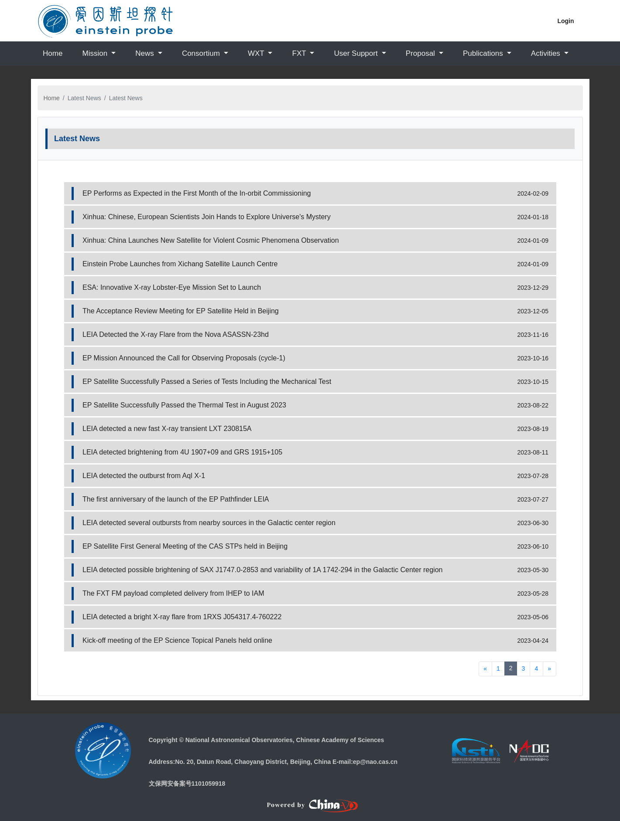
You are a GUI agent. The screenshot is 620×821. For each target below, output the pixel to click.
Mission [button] (95, 53)
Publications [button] (484, 53)
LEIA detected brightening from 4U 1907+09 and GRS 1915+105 (182, 452)
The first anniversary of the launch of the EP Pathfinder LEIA (175, 499)
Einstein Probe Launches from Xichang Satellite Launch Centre (179, 264)
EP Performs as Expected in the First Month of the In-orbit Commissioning (196, 193)
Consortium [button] (202, 53)
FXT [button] (300, 53)
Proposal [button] (421, 53)
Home (52, 53)
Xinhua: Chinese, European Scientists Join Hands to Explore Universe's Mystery (206, 217)
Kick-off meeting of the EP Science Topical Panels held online (177, 640)
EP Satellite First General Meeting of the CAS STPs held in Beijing (185, 546)
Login (565, 20)
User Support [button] (357, 53)
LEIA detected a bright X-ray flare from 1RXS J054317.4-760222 (181, 617)
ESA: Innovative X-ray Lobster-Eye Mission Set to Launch (171, 287)
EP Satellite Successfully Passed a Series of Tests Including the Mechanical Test (206, 381)
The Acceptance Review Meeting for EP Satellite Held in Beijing (180, 311)
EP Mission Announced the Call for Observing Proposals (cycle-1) (183, 358)
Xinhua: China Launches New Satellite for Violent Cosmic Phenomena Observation (210, 240)
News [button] (145, 53)
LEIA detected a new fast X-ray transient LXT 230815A (167, 428)
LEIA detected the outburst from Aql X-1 (143, 475)
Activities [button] (546, 53)
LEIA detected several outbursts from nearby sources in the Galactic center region (209, 522)
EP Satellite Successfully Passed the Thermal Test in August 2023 (184, 405)
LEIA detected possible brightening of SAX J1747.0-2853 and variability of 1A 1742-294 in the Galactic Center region (262, 569)
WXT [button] (257, 53)
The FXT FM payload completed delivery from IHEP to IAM (173, 593)
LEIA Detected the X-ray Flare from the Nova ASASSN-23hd (175, 334)
